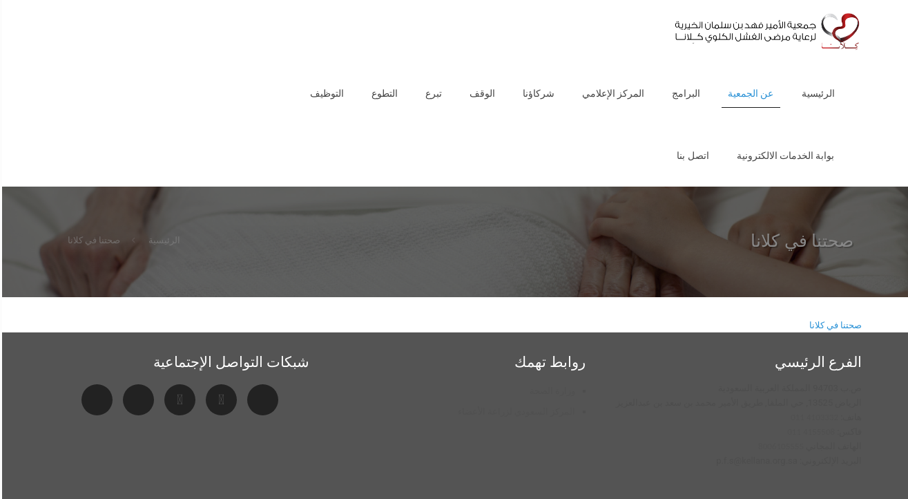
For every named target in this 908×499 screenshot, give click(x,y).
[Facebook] (136, 399)
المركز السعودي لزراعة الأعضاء (515, 411)
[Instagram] (177, 399)
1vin (904, 0)
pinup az (900, 0)
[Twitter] (94, 399)
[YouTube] (219, 399)
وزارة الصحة (550, 391)
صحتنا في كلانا (92, 240)
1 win (907, 0)
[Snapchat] (260, 399)
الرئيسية (162, 240)
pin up (903, 0)
